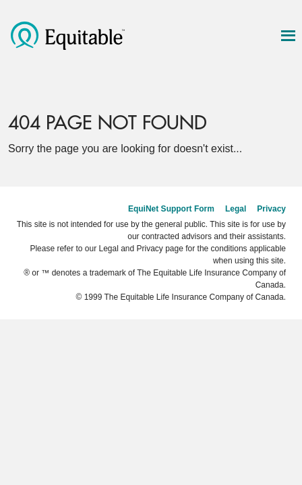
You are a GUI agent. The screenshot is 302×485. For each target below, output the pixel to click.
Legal (235, 209)
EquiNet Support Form (171, 209)
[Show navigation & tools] (288, 36)
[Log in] (288, 87)
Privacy (271, 209)
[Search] (231, 87)
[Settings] (259, 87)
